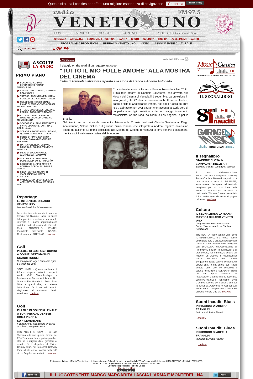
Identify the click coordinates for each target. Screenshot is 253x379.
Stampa (181, 59)
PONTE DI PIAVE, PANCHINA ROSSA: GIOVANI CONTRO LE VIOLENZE (34, 139)
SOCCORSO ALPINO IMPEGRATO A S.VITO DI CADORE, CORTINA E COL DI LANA (36, 125)
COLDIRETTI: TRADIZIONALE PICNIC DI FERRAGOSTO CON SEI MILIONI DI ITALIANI (36, 104)
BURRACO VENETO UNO (119, 43)
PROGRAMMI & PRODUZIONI (79, 43)
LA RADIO (81, 33)
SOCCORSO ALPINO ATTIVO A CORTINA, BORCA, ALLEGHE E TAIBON (34, 166)
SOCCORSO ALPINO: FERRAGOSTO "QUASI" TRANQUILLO (31, 85)
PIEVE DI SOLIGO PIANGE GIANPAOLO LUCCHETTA (33, 154)
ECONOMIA (93, 39)
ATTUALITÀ (76, 39)
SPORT (135, 39)
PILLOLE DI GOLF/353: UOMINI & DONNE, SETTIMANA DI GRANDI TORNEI (37, 254)
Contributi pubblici (126, 368)
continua (211, 199)
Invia (168, 59)
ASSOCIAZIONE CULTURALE (173, 43)
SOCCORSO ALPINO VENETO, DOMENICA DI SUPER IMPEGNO (36, 159)
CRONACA (60, 39)
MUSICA (162, 39)
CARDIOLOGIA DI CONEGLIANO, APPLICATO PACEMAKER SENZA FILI (35, 182)
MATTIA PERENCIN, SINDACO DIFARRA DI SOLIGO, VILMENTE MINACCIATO (35, 147)
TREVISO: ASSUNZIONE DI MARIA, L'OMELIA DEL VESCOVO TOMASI (37, 97)
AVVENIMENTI (179, 39)
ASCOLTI (106, 33)
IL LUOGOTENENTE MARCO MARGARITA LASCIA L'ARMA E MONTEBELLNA (34, 117)
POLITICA (109, 39)
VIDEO (145, 43)
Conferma (175, 4)
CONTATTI (131, 33)
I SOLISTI (176, 33)
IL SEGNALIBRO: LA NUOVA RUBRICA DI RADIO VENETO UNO (214, 217)
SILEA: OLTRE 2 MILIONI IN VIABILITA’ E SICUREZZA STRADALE (32, 174)
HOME (59, 33)
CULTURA (148, 39)
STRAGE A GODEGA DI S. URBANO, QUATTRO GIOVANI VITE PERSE (38, 132)
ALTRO (195, 39)
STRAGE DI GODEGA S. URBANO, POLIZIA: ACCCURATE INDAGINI (37, 111)
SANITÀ (123, 39)
